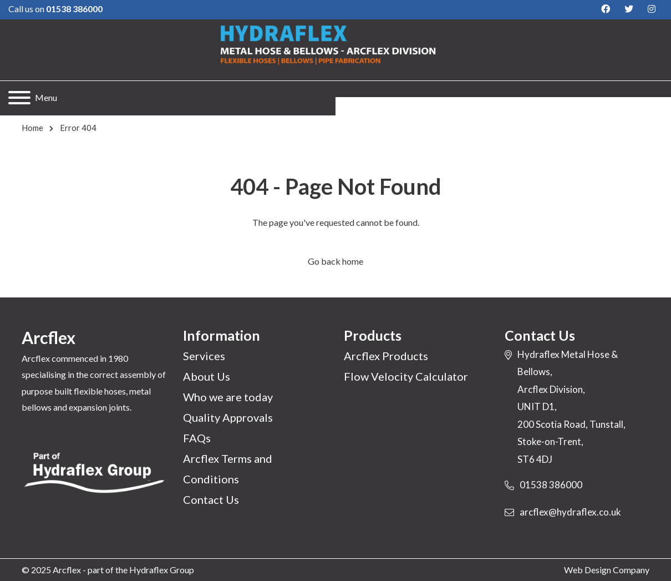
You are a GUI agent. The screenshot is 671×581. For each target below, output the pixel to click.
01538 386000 (551, 485)
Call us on (55, 8)
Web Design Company (606, 569)
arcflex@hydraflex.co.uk (570, 512)
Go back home (335, 261)
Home (32, 128)
